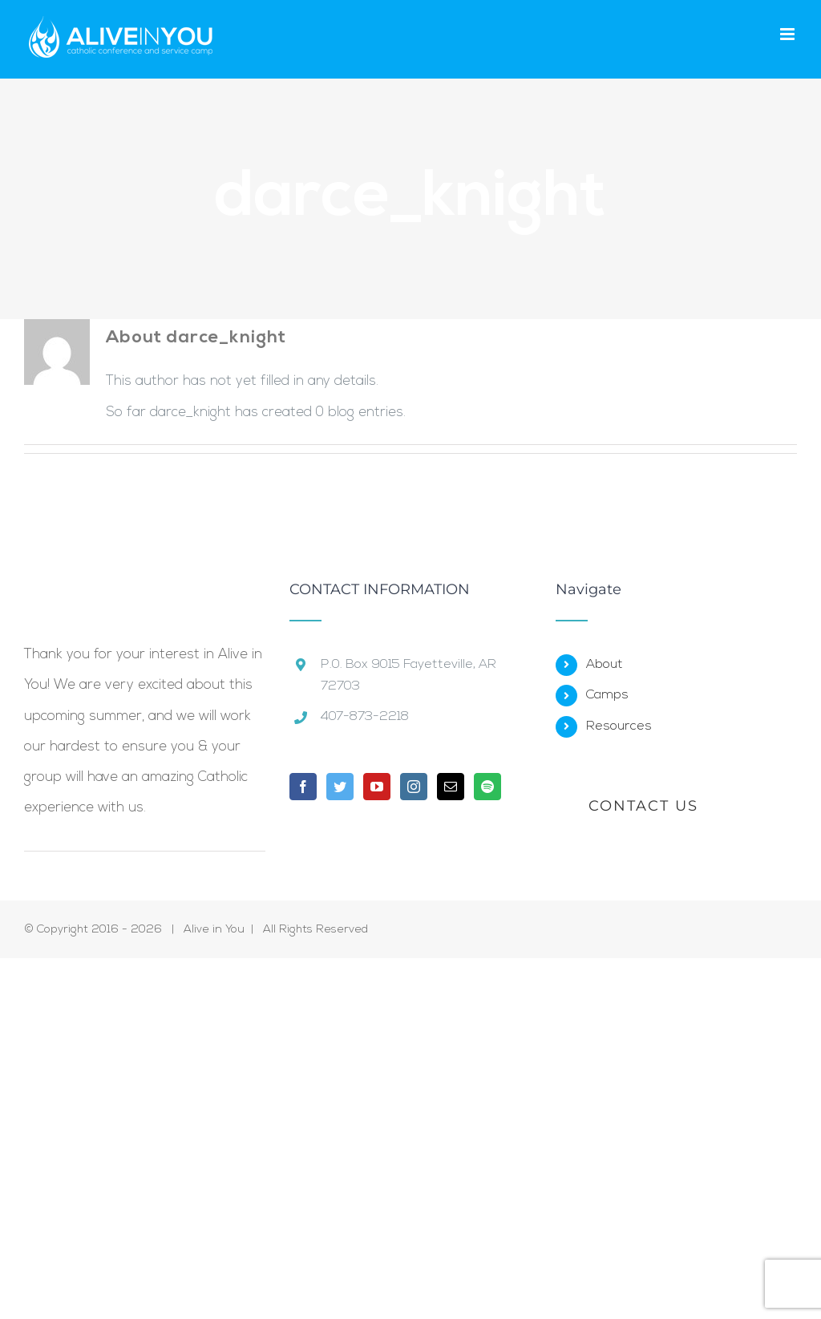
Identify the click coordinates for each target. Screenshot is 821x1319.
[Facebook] (303, 786)
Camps (607, 695)
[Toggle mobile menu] (788, 34)
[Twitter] (340, 786)
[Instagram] (413, 786)
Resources (619, 726)
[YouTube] (376, 786)
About (604, 664)
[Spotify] (487, 786)
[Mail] (450, 786)
